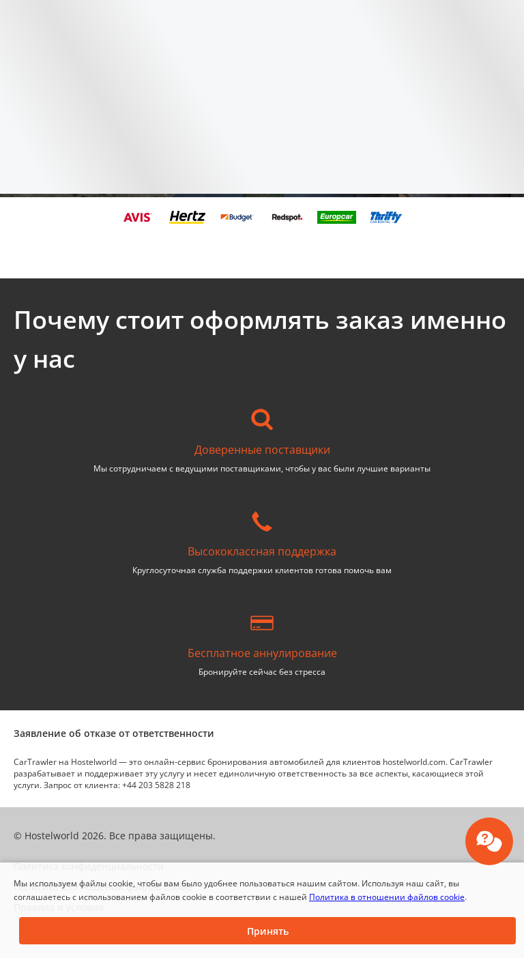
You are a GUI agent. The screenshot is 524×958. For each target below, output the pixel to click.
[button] (267, 930)
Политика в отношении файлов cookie (387, 897)
